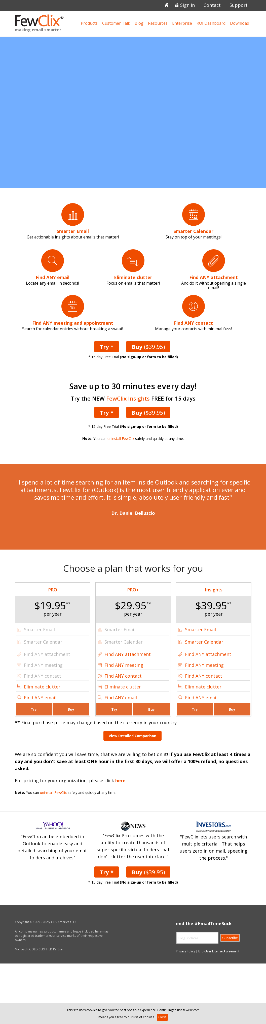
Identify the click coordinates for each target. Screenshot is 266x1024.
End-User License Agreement (218, 951)
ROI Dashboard (211, 23)
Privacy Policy (185, 951)
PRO (52, 590)
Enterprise (182, 23)
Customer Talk (116, 23)
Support (239, 5)
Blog (139, 23)
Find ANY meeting (123, 665)
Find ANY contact (123, 676)
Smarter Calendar (204, 642)
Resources (158, 23)
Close (162, 1017)
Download (239, 23)
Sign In (187, 5)
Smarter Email (200, 629)
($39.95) (148, 346)
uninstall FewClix (120, 438)
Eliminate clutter (42, 687)
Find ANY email (40, 698)
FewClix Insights (128, 398)
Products (89, 23)
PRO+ (133, 590)
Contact (212, 5)
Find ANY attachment (127, 654)
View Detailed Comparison (132, 735)
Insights (213, 590)
